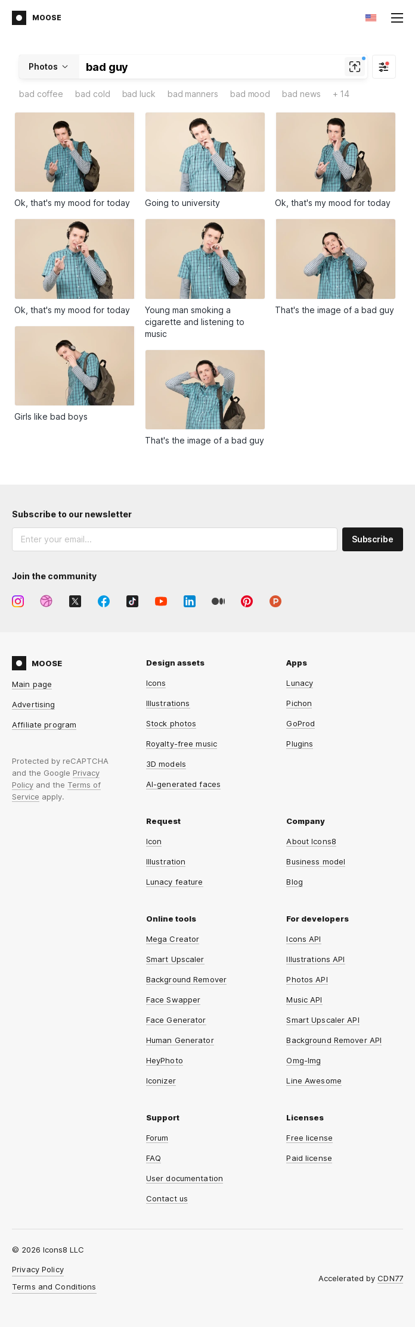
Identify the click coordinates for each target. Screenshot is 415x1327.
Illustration (166, 861)
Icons (156, 683)
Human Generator (180, 1040)
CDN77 (390, 1278)
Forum (157, 1137)
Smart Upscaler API (322, 1020)
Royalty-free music (181, 743)
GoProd (300, 723)
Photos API (306, 979)
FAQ (153, 1158)
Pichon (299, 703)
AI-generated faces (183, 784)
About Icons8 (311, 841)
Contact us (167, 1198)
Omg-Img (303, 1060)
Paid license (309, 1158)
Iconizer (161, 1080)
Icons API (303, 939)
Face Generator (176, 1020)
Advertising (33, 704)
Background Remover (186, 979)
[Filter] (384, 67)
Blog (294, 881)
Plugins (299, 743)
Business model (315, 861)
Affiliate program (44, 724)
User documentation (184, 1178)
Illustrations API (315, 959)
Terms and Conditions (54, 1286)
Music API (304, 999)
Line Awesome (314, 1080)
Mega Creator (173, 939)
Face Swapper (173, 999)
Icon (154, 841)
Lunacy (299, 683)
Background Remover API (334, 1040)
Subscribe (373, 539)
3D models (166, 764)
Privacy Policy (38, 1269)
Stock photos (171, 723)
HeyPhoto (164, 1060)
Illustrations (168, 703)
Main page (32, 684)
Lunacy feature (174, 881)
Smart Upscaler (175, 959)
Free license (309, 1137)
